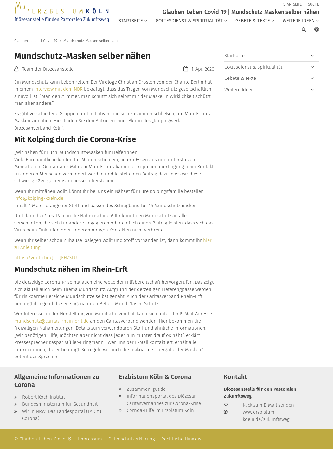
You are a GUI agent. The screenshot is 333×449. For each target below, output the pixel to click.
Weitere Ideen (239, 89)
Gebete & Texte (240, 78)
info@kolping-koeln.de (38, 198)
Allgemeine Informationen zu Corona (56, 381)
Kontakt (235, 377)
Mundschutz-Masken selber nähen (92, 41)
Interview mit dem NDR (58, 89)
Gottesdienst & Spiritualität (253, 67)
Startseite (234, 56)
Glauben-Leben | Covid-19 (35, 41)
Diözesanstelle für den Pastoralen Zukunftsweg (260, 392)
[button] (132, 21)
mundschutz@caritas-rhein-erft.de (51, 321)
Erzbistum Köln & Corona (155, 377)
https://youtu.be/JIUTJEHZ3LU (45, 258)
